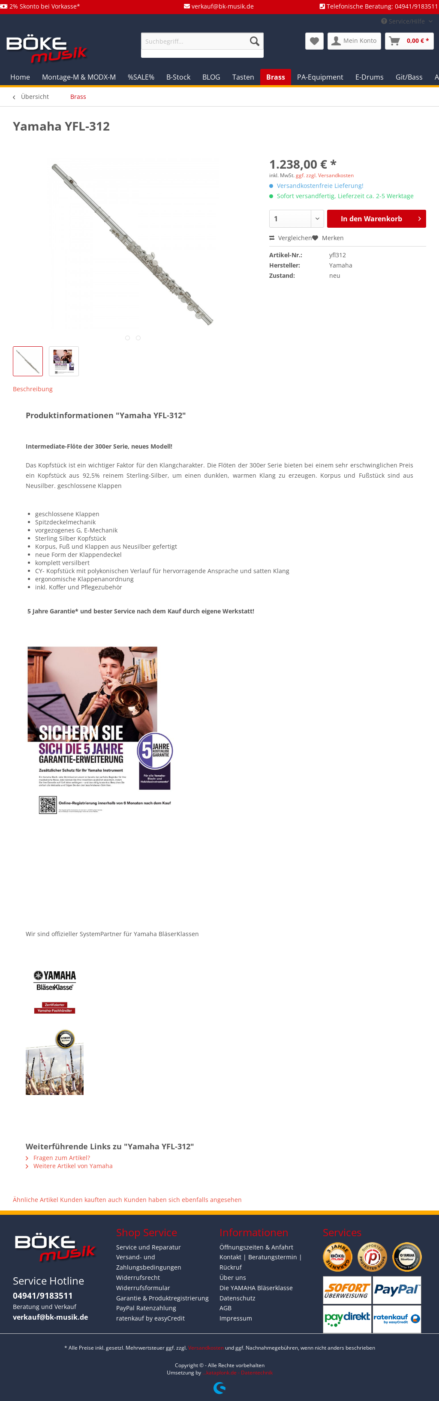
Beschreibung (33, 389)
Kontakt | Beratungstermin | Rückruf (261, 1262)
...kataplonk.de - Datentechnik (237, 1372)
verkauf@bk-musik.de (50, 1317)
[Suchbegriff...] (202, 41)
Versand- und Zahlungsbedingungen (148, 1262)
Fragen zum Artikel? (58, 1158)
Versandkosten (206, 1347)
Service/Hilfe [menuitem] (404, 21)
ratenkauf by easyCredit (150, 1318)
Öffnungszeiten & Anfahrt (256, 1247)
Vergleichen (290, 238)
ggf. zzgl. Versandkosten (325, 175)
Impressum (236, 1318)
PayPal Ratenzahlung (146, 1308)
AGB (226, 1308)
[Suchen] (255, 41)
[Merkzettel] (314, 41)
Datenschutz (238, 1298)
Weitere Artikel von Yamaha (69, 1166)
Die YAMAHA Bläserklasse (256, 1288)
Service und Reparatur (148, 1247)
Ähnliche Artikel (35, 1200)
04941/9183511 (43, 1295)
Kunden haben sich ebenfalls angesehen (183, 1200)
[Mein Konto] (354, 41)
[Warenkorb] (409, 41)
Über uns (233, 1277)
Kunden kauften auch (91, 1200)
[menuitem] (202, 45)
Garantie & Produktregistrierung (162, 1298)
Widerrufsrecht (138, 1277)
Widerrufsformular (143, 1288)
